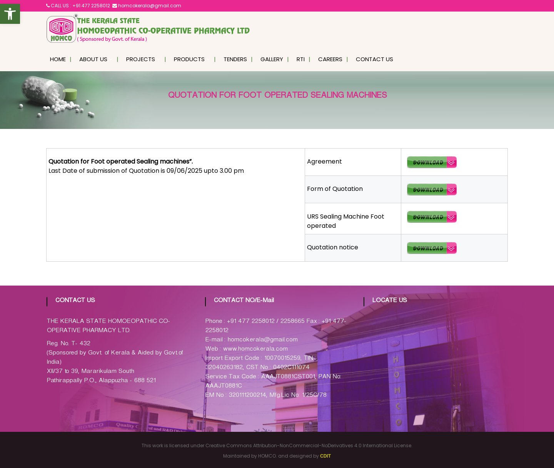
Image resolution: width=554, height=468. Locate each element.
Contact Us (374, 59)
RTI (301, 59)
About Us (93, 59)
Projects (140, 59)
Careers (330, 59)
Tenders (235, 59)
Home (58, 59)
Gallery (271, 59)
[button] (10, 14)
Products (189, 59)
